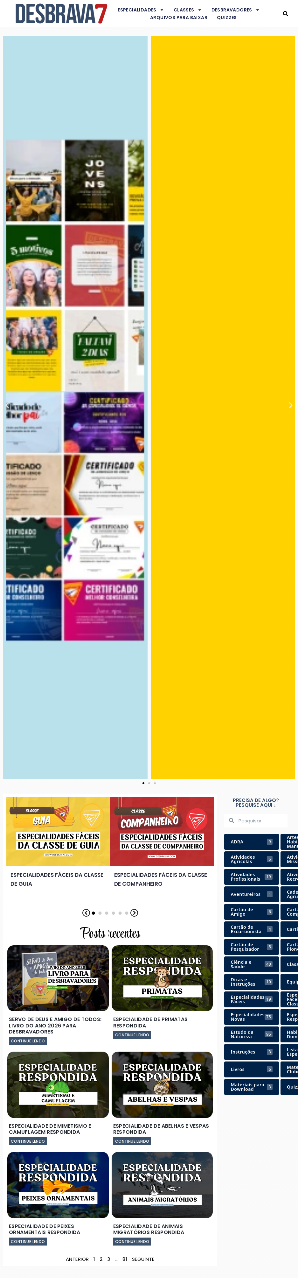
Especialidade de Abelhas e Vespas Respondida (161, 1129)
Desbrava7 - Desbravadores (277, 13)
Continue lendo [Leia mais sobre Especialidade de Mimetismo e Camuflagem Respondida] (28, 1141)
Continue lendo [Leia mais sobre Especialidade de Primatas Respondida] (132, 1035)
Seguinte (143, 1259)
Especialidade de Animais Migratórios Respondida (148, 1229)
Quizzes (227, 17)
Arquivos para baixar (178, 17)
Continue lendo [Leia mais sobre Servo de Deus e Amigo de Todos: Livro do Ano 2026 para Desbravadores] (28, 1041)
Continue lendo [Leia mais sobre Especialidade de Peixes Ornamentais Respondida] (28, 1241)
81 (124, 1259)
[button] (285, 13)
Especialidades (141, 10)
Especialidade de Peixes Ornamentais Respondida (44, 1229)
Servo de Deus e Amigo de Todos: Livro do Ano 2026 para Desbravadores (55, 1025)
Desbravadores (235, 10)
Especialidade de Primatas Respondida (150, 1022)
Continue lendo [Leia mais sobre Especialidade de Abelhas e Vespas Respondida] (132, 1141)
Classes (188, 10)
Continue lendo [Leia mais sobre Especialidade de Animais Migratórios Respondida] (132, 1241)
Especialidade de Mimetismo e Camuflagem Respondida (50, 1129)
